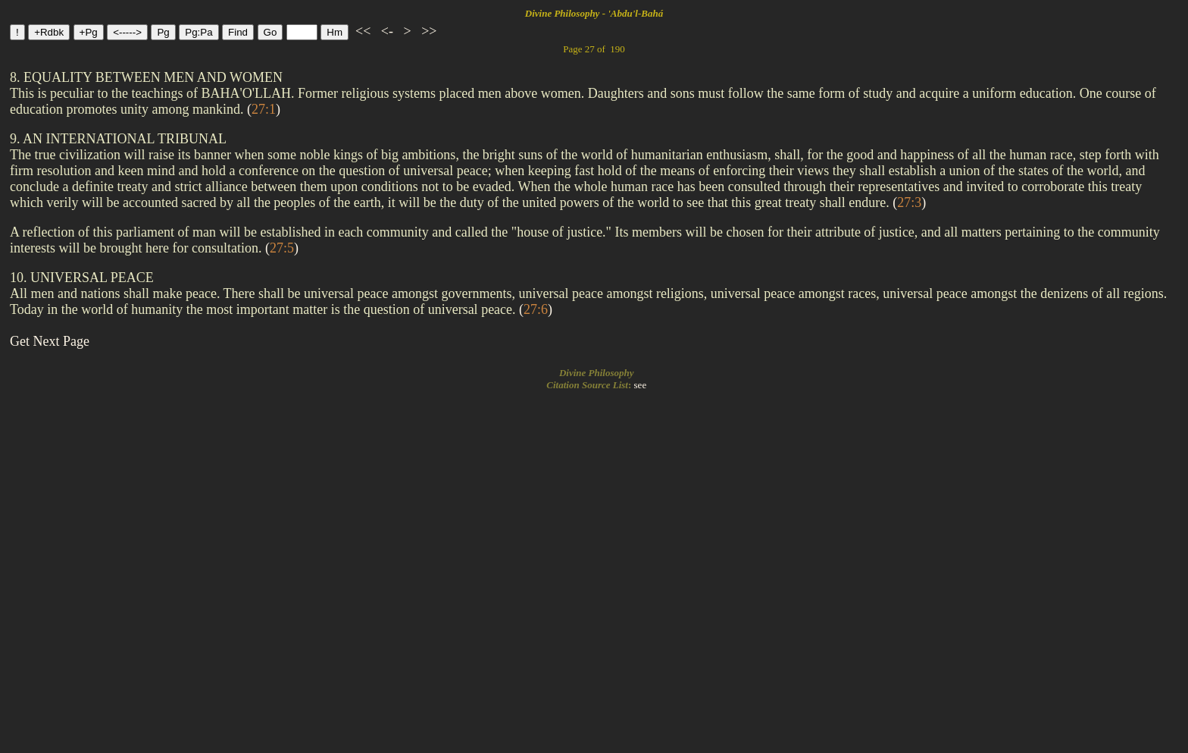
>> (427, 31)
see (640, 385)
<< (363, 31)
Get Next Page (49, 341)
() (263, 109)
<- (386, 31)
